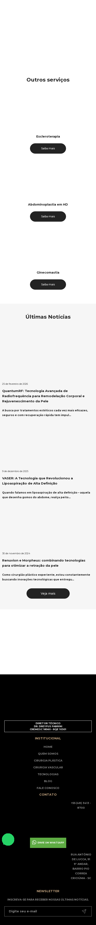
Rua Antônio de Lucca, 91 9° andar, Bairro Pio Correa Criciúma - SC (81, 866)
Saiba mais (48, 148)
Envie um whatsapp (51, 842)
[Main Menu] (89, 18)
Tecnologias (48, 774)
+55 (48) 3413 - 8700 (81, 805)
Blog (48, 781)
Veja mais (48, 593)
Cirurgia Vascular (48, 767)
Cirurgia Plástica (48, 760)
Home (48, 746)
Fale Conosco (48, 788)
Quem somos (48, 753)
